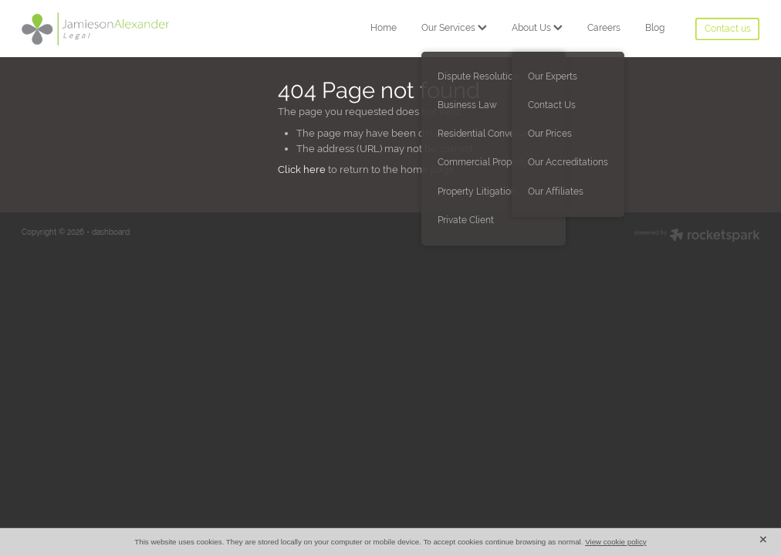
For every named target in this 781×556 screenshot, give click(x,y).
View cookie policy (616, 541)
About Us (537, 27)
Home (383, 27)
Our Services (454, 27)
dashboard (111, 232)
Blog (654, 27)
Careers (603, 27)
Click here (302, 169)
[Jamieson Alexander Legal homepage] (95, 28)
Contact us (728, 28)
